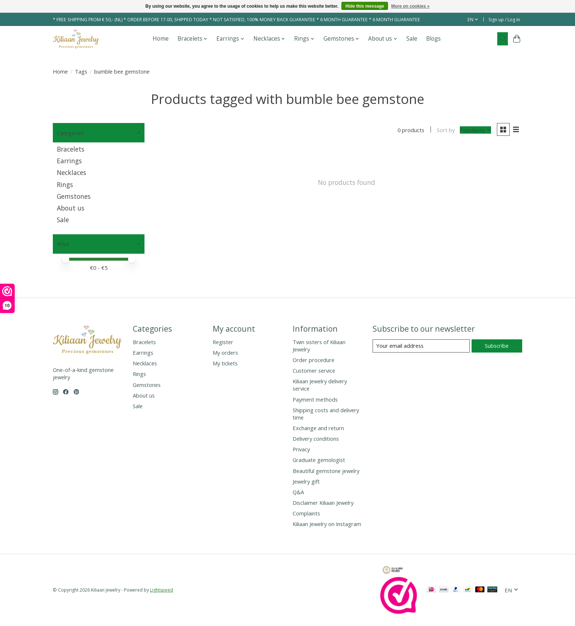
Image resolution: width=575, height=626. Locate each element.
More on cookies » (410, 6)
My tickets (225, 363)
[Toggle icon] (502, 38)
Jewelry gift (306, 481)
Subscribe (497, 345)
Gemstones (74, 196)
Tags (81, 71)
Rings (65, 184)
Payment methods (315, 399)
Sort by (446, 130)
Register (223, 342)
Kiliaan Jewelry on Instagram (327, 524)
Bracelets (70, 149)
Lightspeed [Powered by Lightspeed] (161, 590)
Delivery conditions (316, 438)
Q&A (298, 492)
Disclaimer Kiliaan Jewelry (323, 502)
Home (161, 38)
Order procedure (313, 360)
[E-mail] (421, 346)
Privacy (301, 449)
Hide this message (364, 6)
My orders (225, 352)
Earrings (69, 160)
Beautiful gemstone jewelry (326, 470)
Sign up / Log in (504, 19)
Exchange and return (318, 428)
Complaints (306, 513)
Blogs (433, 38)
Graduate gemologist (319, 459)
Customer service (314, 370)
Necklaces (71, 172)
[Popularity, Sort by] (475, 130)
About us (70, 208)
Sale (411, 38)
